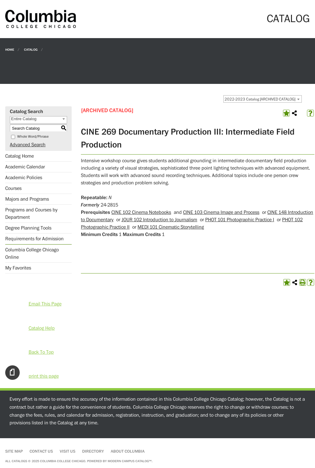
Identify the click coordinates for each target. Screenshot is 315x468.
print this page (44, 376)
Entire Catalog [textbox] (23, 118)
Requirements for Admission (34, 239)
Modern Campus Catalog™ (130, 461)
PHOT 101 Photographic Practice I (239, 220)
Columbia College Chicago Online (32, 253)
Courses (13, 188)
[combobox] (262, 99)
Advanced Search (28, 145)
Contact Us (41, 451)
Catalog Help (42, 328)
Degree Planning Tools (28, 228)
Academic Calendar (25, 167)
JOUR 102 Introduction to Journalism (159, 220)
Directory (93, 451)
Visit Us (67, 451)
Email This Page (45, 304)
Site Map (14, 451)
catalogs (19, 461)
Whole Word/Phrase (33, 136)
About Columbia (128, 451)
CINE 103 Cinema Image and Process (221, 212)
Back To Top (41, 352)
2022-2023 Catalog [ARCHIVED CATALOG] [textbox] (260, 99)
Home (9, 49)
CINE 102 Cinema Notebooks (141, 212)
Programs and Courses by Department (31, 213)
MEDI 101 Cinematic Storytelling (171, 227)
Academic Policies (23, 178)
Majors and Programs (27, 199)
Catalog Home (19, 156)
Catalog (31, 49)
